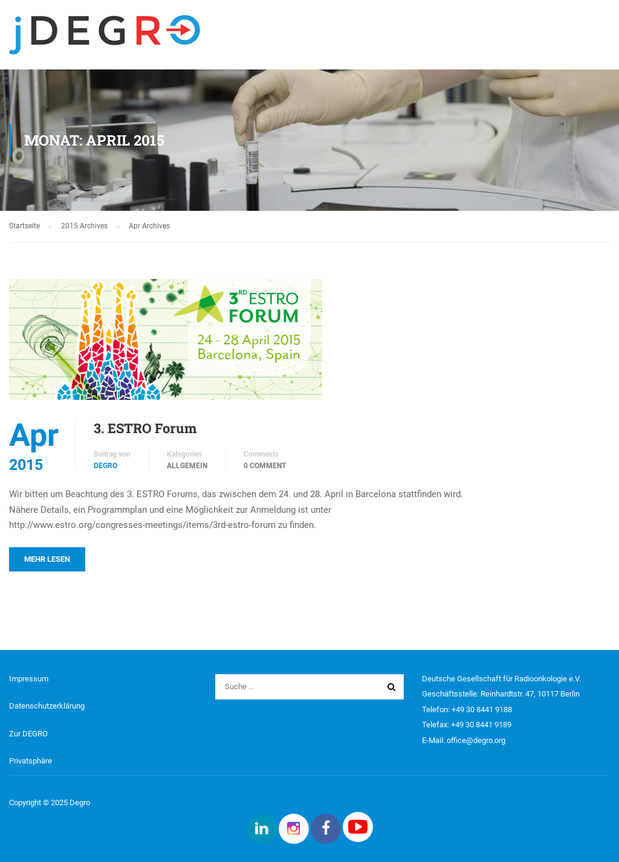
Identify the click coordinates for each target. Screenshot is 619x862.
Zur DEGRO (28, 733)
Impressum (28, 678)
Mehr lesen (47, 559)
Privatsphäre (30, 760)
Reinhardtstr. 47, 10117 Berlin (530, 693)
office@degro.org (476, 740)
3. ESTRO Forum (145, 428)
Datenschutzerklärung (47, 705)
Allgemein (187, 466)
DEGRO (105, 466)
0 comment (265, 466)
